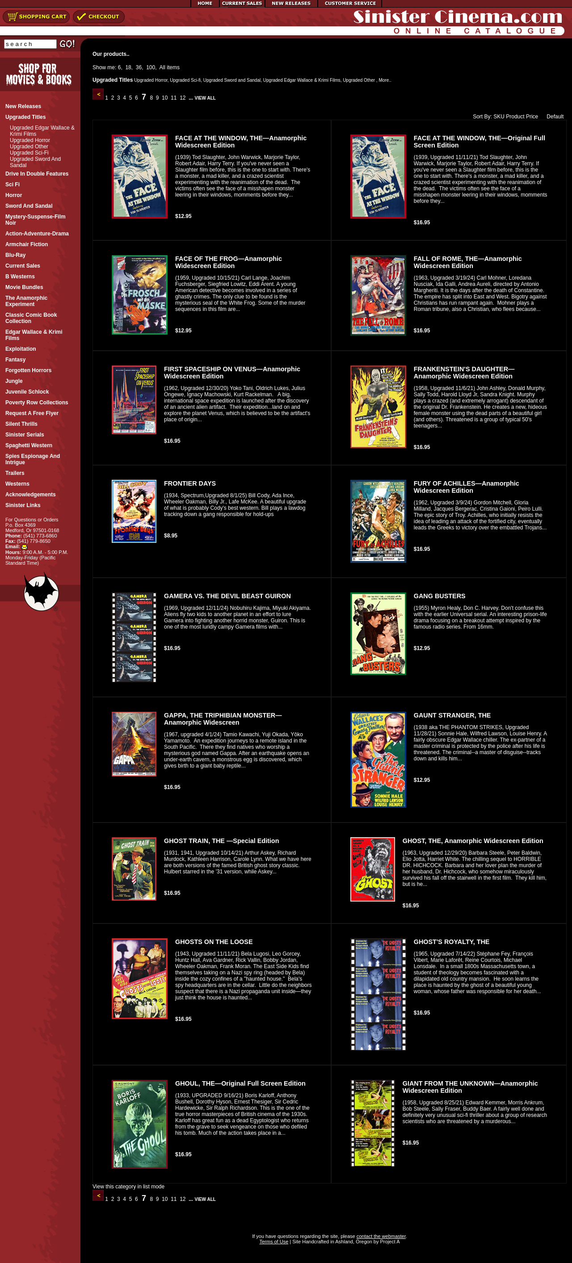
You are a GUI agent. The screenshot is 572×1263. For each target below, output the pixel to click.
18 (128, 67)
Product (515, 116)
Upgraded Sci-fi (29, 153)
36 (139, 67)
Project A (389, 1241)
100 (150, 67)
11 (173, 98)
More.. (385, 80)
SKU (499, 116)
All (162, 67)
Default (553, 116)
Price (532, 116)
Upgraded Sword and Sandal (232, 80)
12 (182, 98)
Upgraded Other (29, 146)
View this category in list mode (128, 1186)
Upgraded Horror (30, 140)
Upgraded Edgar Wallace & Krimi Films (302, 80)
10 (164, 98)
